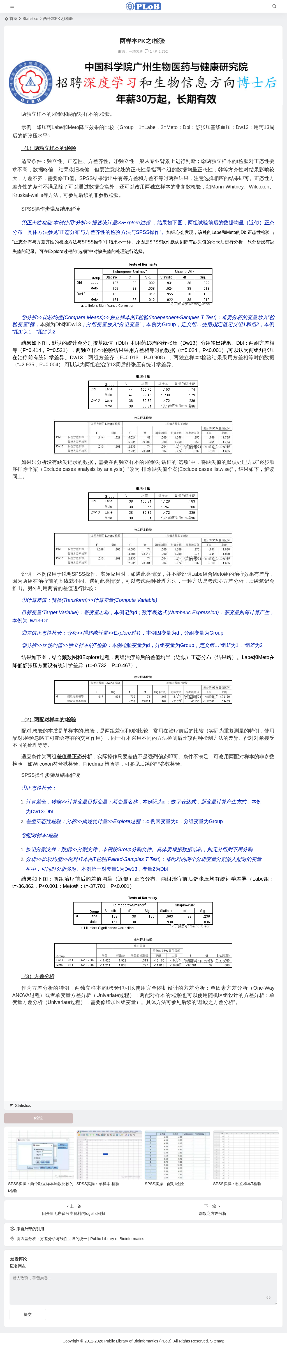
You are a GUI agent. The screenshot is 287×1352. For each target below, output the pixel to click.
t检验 (38, 1118)
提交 (28, 1314)
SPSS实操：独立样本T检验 (237, 1183)
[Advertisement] (143, 1061)
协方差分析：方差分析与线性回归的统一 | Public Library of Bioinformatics (80, 1238)
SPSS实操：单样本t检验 (98, 1183)
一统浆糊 (136, 51)
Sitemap (217, 1341)
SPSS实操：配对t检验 (164, 1183)
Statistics (30, 18)
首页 (13, 18)
